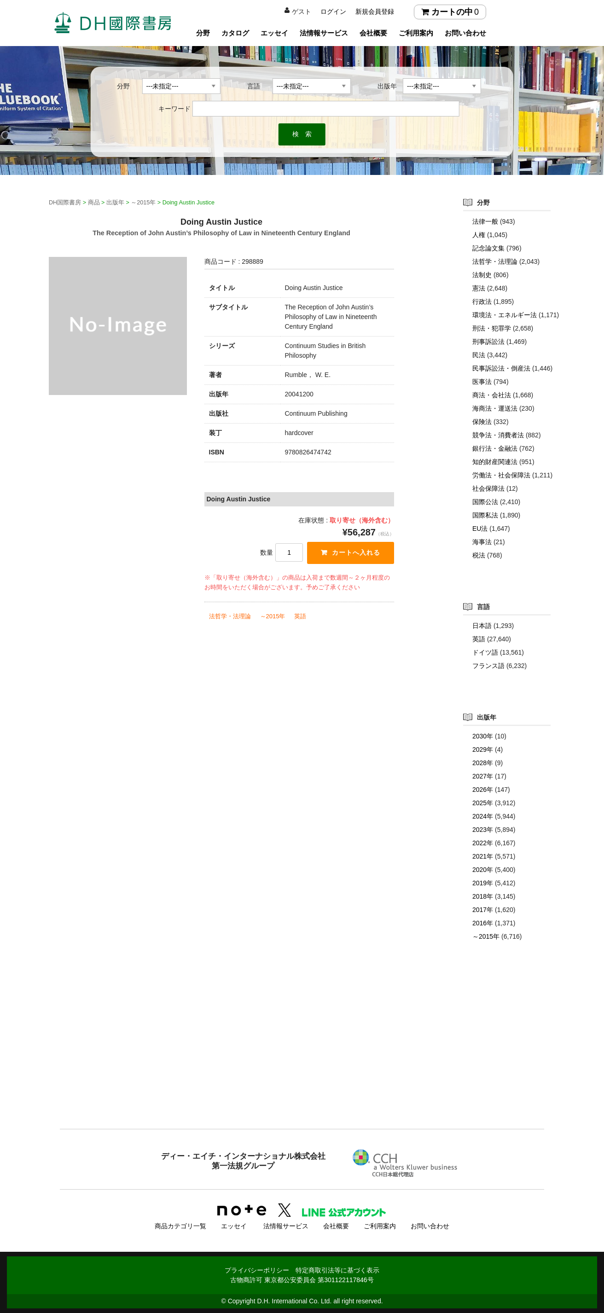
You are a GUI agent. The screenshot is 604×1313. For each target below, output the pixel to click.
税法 (478, 555)
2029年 (482, 749)
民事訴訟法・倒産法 (501, 368)
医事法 (482, 381)
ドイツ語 (485, 652)
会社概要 (373, 33)
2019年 (482, 883)
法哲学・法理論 (230, 616)
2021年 (482, 856)
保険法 (482, 421)
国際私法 (485, 515)
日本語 (482, 625)
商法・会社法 (491, 395)
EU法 (480, 528)
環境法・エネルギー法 (504, 315)
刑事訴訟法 (488, 341)
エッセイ (274, 33)
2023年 (482, 829)
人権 (478, 234)
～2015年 (272, 616)
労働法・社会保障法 (501, 475)
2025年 (482, 803)
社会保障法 (488, 488)
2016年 (482, 923)
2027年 (482, 776)
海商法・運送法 (494, 408)
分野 (203, 33)
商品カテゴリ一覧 (180, 1226)
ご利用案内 (416, 33)
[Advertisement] (302, 1053)
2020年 (482, 869)
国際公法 (485, 501)
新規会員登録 (374, 11)
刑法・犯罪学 (491, 328)
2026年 (482, 789)
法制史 (482, 275)
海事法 (482, 542)
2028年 (482, 763)
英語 (300, 616)
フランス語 (488, 665)
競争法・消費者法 (498, 435)
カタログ (235, 33)
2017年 (482, 909)
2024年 (482, 816)
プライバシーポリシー (257, 1270)
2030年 (482, 736)
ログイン (333, 11)
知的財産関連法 (494, 461)
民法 (478, 355)
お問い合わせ (465, 33)
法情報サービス (324, 33)
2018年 (482, 896)
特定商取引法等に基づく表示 (337, 1270)
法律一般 (485, 221)
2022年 (482, 843)
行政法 (482, 301)
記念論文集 (488, 248)
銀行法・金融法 (494, 448)
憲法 (478, 288)
